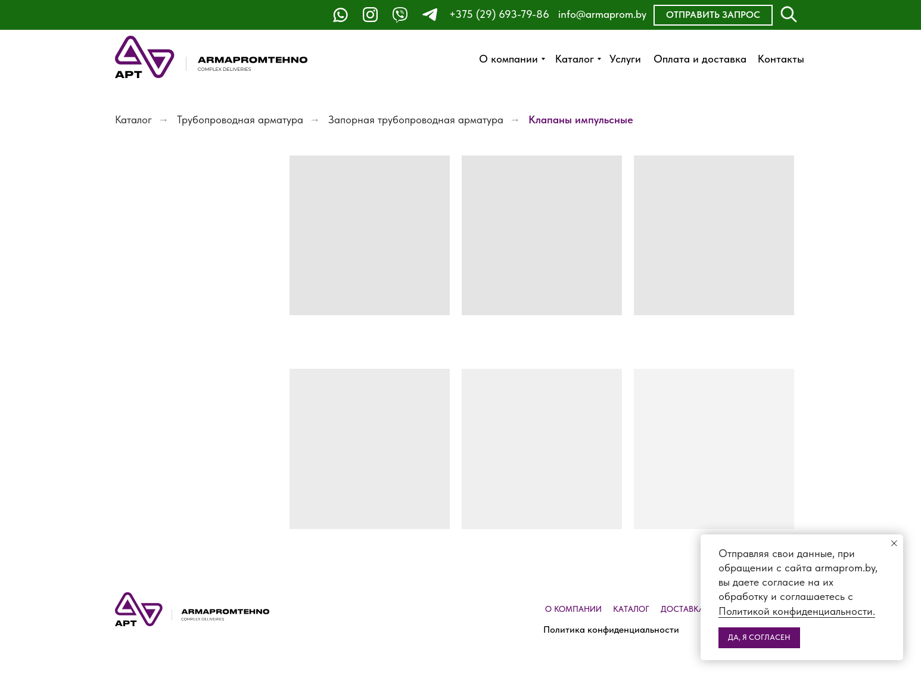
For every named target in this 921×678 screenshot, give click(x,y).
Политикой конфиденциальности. (796, 611)
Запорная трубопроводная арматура (415, 119)
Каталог (133, 119)
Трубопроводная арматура (240, 119)
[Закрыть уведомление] (894, 543)
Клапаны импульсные (580, 119)
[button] (713, 15)
